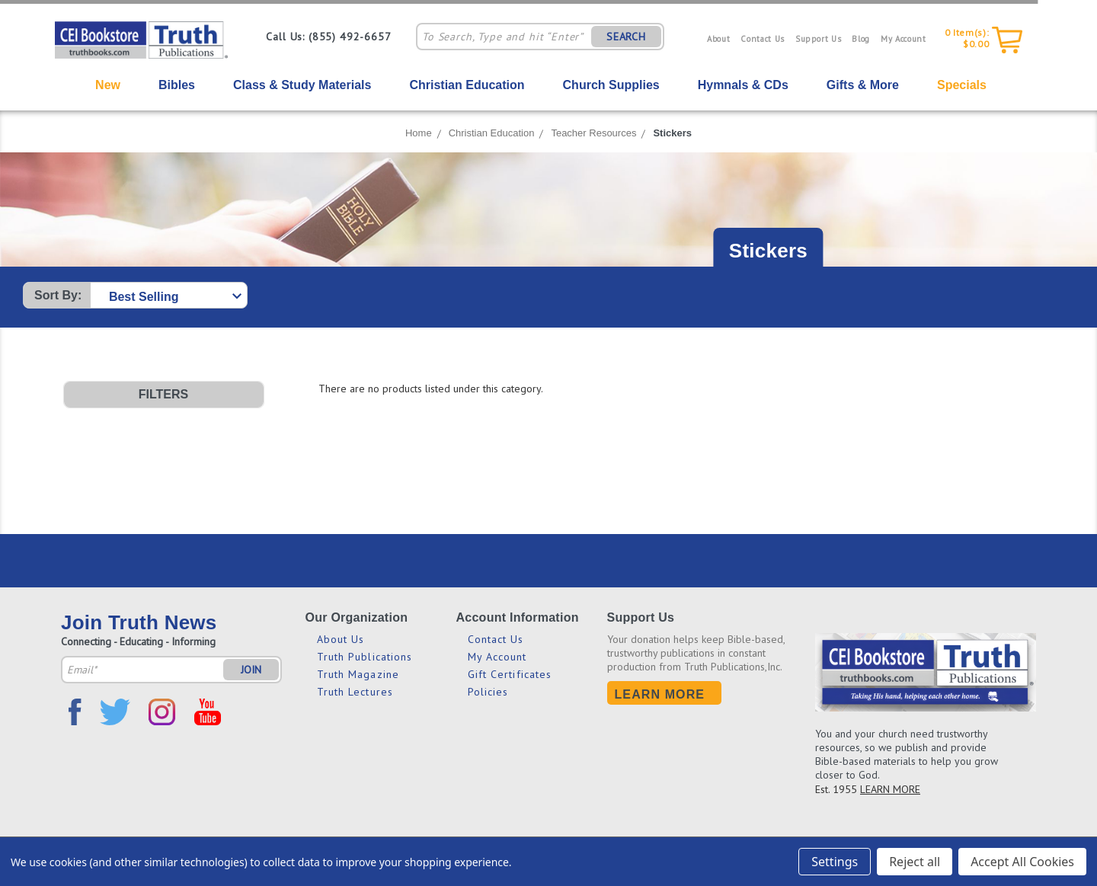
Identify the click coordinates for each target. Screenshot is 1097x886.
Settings (834, 861)
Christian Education (466, 84)
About (718, 39)
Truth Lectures (355, 692)
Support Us (818, 39)
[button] (163, 394)
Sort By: (58, 295)
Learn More (660, 694)
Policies (488, 692)
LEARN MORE (890, 789)
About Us (341, 639)
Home (418, 133)
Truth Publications (365, 657)
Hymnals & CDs (743, 84)
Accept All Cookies (1022, 861)
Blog (861, 39)
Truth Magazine (358, 674)
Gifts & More (863, 84)
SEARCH (626, 36)
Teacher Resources (593, 133)
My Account (903, 39)
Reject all (914, 861)
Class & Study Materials (302, 84)
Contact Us (762, 39)
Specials (962, 84)
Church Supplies (611, 84)
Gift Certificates (510, 674)
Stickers (672, 133)
